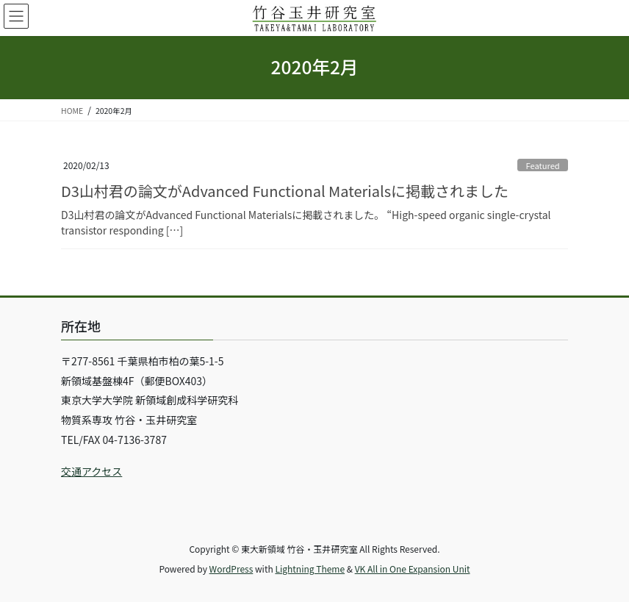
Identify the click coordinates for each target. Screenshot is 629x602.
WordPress (231, 568)
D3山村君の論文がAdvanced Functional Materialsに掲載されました (284, 190)
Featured (542, 165)
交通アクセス (91, 471)
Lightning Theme (310, 568)
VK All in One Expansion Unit (412, 568)
